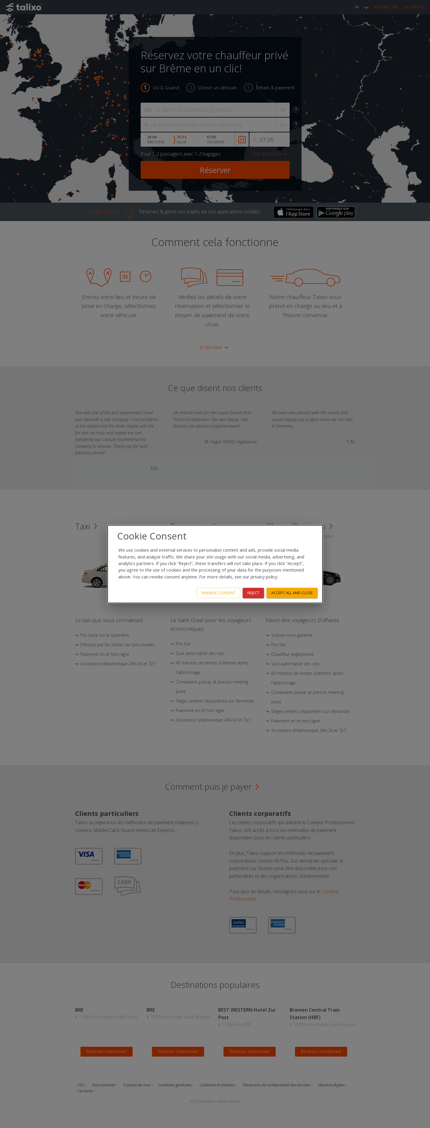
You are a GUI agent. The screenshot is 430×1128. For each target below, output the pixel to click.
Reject (253, 592)
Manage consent (218, 592)
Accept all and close (292, 592)
